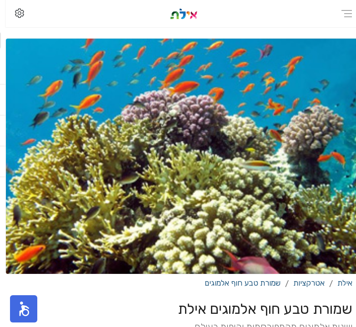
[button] (18, 308)
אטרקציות (303, 282)
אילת (339, 282)
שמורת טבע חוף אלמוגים (237, 282)
